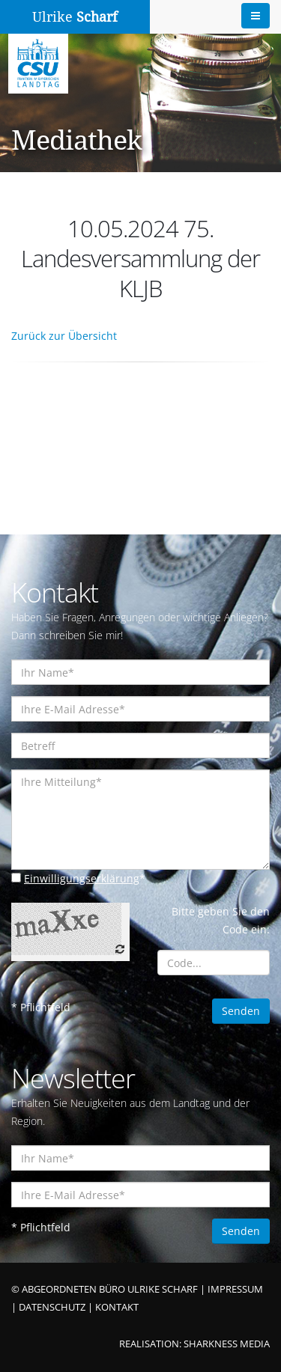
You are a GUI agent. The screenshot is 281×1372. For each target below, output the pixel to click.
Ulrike (75, 17)
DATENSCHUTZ (52, 1307)
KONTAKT (117, 1307)
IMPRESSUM (235, 1289)
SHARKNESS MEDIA (227, 1344)
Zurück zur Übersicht (64, 336)
